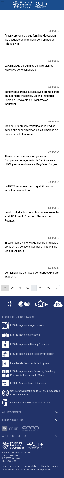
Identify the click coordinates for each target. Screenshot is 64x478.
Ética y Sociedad (13, 420)
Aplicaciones (11, 412)
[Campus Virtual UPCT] (24, 304)
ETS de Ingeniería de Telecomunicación (32, 353)
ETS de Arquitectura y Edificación (28, 383)
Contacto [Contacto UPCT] (17, 466)
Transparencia (44, 469)
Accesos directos (14, 436)
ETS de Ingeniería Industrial (25, 334)
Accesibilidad (30, 466)
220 (49, 288)
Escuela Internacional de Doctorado (30, 402)
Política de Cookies (48, 466)
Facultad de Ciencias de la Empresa (29, 363)
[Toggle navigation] (2, 4)
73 (19, 288)
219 (41, 288)
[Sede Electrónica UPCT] (9, 304)
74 (27, 288)
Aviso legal (8, 469)
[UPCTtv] (41, 304)
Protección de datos (25, 469)
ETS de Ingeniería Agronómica (27, 325)
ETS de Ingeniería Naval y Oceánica (29, 344)
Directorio (7, 466)
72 (12, 288)
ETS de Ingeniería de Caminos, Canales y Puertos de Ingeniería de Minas (32, 373)
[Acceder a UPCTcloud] (58, 304)
